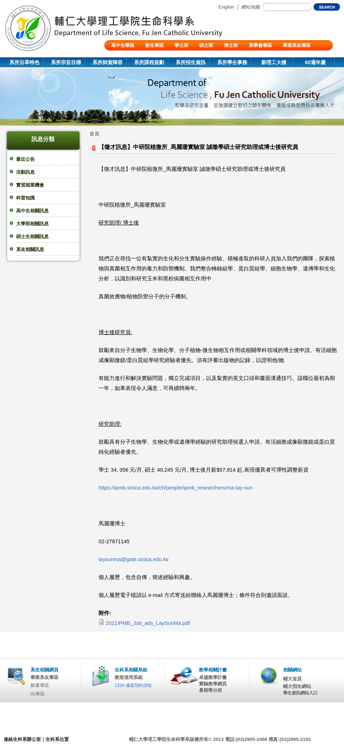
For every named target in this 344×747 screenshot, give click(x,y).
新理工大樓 (273, 62)
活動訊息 (25, 172)
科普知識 (25, 198)
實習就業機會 (30, 185)
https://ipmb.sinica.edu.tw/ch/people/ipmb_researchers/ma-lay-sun (176, 488)
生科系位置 (57, 739)
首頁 (95, 133)
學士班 (181, 45)
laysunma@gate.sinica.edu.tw (133, 559)
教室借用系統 (129, 677)
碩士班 (206, 45)
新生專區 (154, 45)
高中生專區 (122, 45)
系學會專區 (260, 45)
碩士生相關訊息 (32, 236)
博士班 (231, 45)
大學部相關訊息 (32, 223)
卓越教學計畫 (213, 677)
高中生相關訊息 (32, 210)
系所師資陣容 (107, 62)
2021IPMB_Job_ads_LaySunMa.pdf (148, 623)
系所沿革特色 (24, 62)
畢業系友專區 (297, 45)
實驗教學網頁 (213, 683)
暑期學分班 (210, 690)
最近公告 (25, 159)
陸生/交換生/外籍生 (131, 55)
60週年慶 (315, 62)
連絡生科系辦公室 (22, 739)
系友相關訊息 (30, 249)
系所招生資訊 (191, 62)
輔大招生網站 (297, 686)
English (226, 7)
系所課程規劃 (149, 62)
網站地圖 (251, 7)
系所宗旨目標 (66, 62)
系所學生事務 (232, 62)
